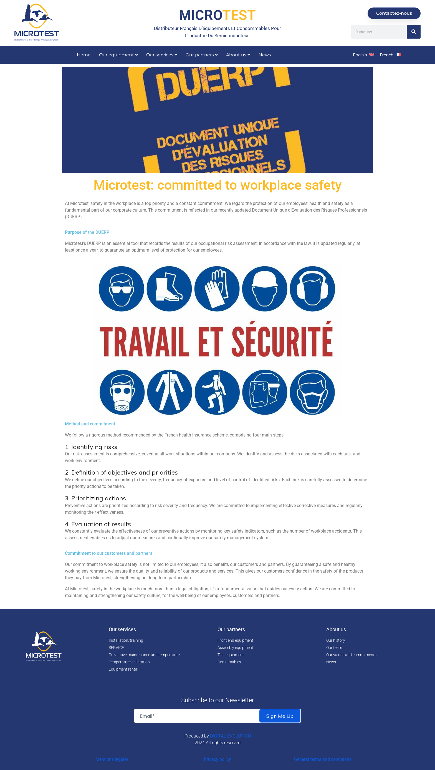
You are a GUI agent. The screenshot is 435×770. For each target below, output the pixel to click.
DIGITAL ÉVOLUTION (230, 736)
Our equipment (118, 54)
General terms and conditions (322, 759)
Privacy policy (217, 759)
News (265, 54)
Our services (161, 54)
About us (238, 54)
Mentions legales (112, 759)
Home (84, 54)
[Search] (414, 32)
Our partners (202, 54)
